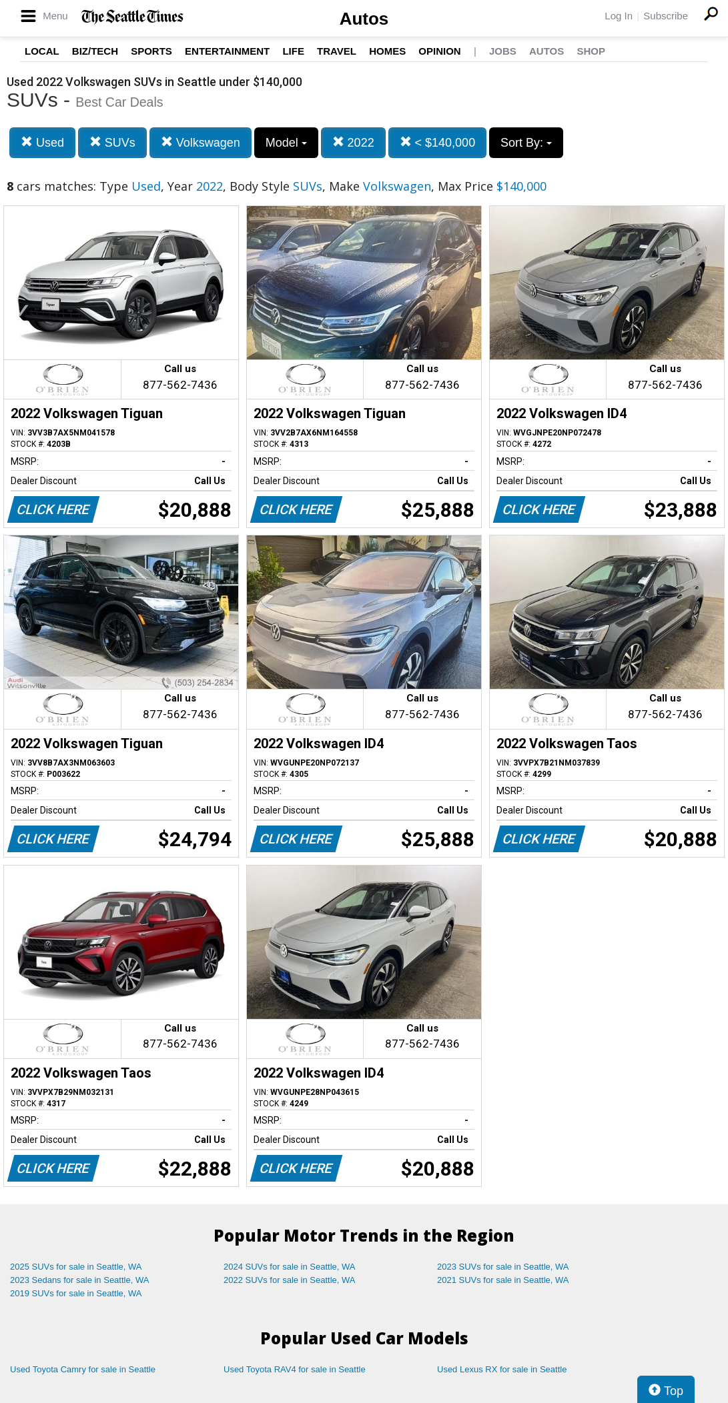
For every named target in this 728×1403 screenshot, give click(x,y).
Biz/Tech (95, 51)
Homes (387, 51)
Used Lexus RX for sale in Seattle (502, 1369)
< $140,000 (438, 142)
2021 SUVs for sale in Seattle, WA (503, 1280)
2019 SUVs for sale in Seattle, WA (76, 1293)
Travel (336, 51)
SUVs (112, 142)
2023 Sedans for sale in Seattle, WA (79, 1280)
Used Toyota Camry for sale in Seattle (82, 1369)
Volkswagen (200, 142)
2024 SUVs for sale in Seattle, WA (290, 1267)
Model (286, 142)
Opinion (439, 51)
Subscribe (665, 15)
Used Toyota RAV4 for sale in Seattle (295, 1369)
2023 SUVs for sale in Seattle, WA (503, 1267)
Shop (591, 51)
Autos (364, 19)
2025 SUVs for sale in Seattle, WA (76, 1267)
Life (293, 51)
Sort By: (526, 142)
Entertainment (227, 51)
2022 (353, 142)
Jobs (502, 51)
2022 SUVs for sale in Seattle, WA (290, 1280)
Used (42, 142)
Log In (619, 15)
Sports (151, 51)
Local (42, 51)
